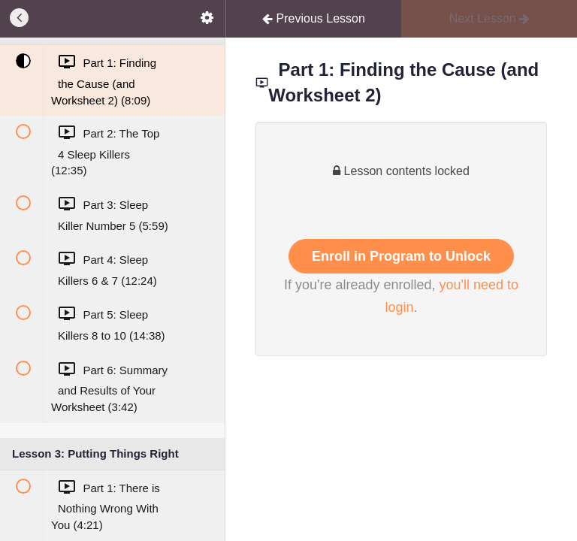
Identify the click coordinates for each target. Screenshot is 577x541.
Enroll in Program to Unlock (401, 256)
